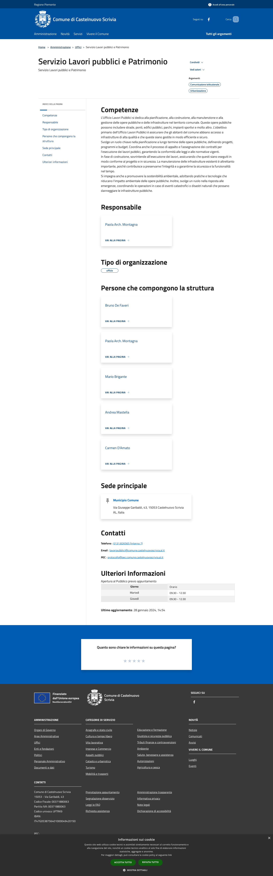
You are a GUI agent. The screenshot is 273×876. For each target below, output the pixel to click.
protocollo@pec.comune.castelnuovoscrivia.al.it (135, 557)
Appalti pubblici (95, 755)
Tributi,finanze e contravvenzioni (156, 742)
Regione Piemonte (45, 4)
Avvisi (192, 742)
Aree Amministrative (46, 736)
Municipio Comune (126, 500)
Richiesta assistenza (98, 811)
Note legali (143, 805)
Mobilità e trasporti (97, 774)
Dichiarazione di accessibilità (154, 811)
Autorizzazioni (145, 761)
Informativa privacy (148, 798)
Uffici (78, 47)
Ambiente (143, 748)
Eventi (192, 766)
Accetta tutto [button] (123, 862)
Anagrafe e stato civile (99, 730)
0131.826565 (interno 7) (128, 543)
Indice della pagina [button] (52, 104)
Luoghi (193, 760)
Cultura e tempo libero (99, 736)
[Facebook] (203, 19)
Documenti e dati (44, 767)
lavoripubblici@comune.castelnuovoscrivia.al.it (137, 550)
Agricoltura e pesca (148, 767)
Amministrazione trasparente (154, 792)
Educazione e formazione (152, 730)
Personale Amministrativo (49, 761)
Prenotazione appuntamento (102, 792)
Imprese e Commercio (98, 749)
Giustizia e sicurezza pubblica (154, 736)
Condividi (197, 62)
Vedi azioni (198, 70)
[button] (136, 870)
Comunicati (195, 736)
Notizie (193, 730)
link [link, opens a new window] (170, 855)
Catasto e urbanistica (98, 761)
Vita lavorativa (94, 742)
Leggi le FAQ (93, 805)
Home (41, 47)
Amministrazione (60, 47)
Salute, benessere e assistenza (155, 755)
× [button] (269, 838)
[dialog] (136, 855)
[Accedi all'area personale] (221, 5)
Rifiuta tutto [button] (150, 862)
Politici (38, 755)
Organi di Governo (45, 730)
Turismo (90, 767)
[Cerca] (235, 19)
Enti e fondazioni (44, 749)
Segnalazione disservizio (100, 798)
